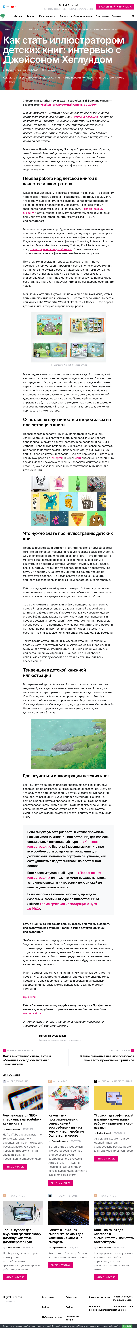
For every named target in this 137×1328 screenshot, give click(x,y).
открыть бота (32, 1013)
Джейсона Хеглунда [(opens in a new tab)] (84, 117)
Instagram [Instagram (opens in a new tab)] (57, 458)
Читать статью (15, 1166)
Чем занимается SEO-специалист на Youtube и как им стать (22, 1119)
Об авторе (71, 1297)
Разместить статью (99, 1297)
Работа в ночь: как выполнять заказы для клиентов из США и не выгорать (65, 1236)
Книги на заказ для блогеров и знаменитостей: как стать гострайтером (114, 1236)
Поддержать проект (72, 1318)
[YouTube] (13, 6)
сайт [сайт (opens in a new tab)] (78, 458)
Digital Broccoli (68, 5)
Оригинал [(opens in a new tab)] (29, 997)
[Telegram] (6, 6)
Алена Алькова (13, 1129)
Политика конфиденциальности (101, 1308)
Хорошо (127, 1326)
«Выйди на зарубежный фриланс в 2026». (69, 104)
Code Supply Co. (9, 1301)
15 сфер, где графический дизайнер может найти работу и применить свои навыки (114, 1121)
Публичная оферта (52, 1317)
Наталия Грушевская (16, 70)
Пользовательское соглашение (123, 1308)
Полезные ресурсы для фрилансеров (123, 1298)
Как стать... (34, 29)
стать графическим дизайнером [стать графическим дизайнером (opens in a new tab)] (51, 249)
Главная (6, 29)
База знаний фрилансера (115, 6)
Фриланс (20, 29)
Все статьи (48, 1297)
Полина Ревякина (60, 1141)
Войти (45, 1307)
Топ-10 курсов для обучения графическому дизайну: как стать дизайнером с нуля (22, 1236)
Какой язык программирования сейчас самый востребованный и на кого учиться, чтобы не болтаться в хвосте (66, 1125)
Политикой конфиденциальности (64, 1326)
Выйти (69, 1307)
